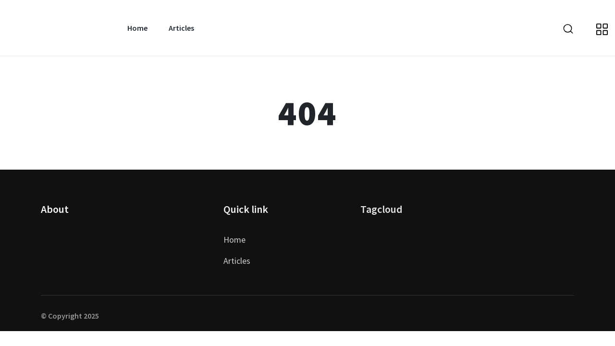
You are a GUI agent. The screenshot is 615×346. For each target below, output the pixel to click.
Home (137, 28)
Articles (181, 28)
